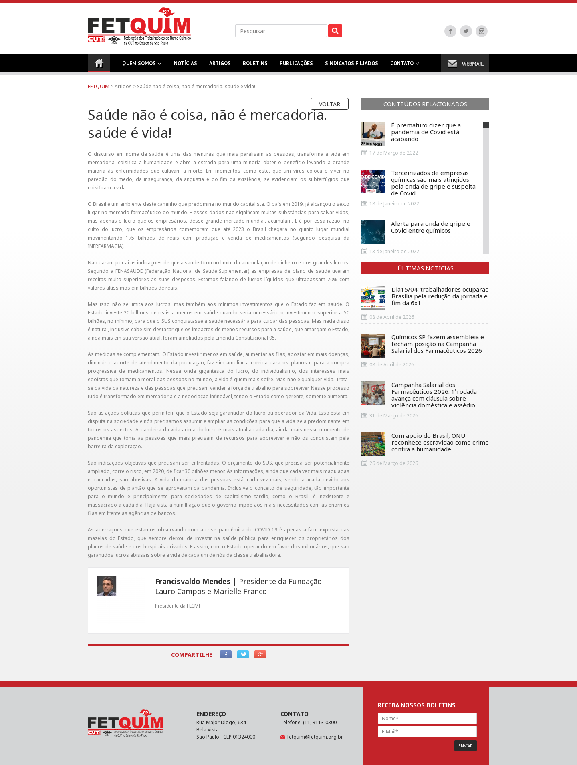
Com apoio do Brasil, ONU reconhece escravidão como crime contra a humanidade (425, 444)
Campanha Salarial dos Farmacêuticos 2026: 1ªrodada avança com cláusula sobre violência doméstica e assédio (419, 395)
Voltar (329, 104)
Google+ (260, 654)
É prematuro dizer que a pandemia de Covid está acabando (411, 134)
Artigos (220, 66)
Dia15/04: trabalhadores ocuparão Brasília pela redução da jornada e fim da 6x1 (425, 298)
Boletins (255, 66)
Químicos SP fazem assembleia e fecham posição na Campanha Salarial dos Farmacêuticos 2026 (422, 346)
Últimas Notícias (425, 268)
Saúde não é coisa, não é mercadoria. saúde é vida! (196, 86)
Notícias (185, 66)
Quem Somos (139, 66)
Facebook (450, 31)
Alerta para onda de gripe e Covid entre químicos (415, 232)
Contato (402, 66)
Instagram (482, 31)
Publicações (296, 66)
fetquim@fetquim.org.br (315, 736)
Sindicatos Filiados (351, 66)
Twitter (466, 31)
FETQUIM (98, 86)
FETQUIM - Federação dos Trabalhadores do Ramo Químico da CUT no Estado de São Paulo (139, 26)
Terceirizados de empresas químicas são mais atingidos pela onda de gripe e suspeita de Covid (418, 183)
